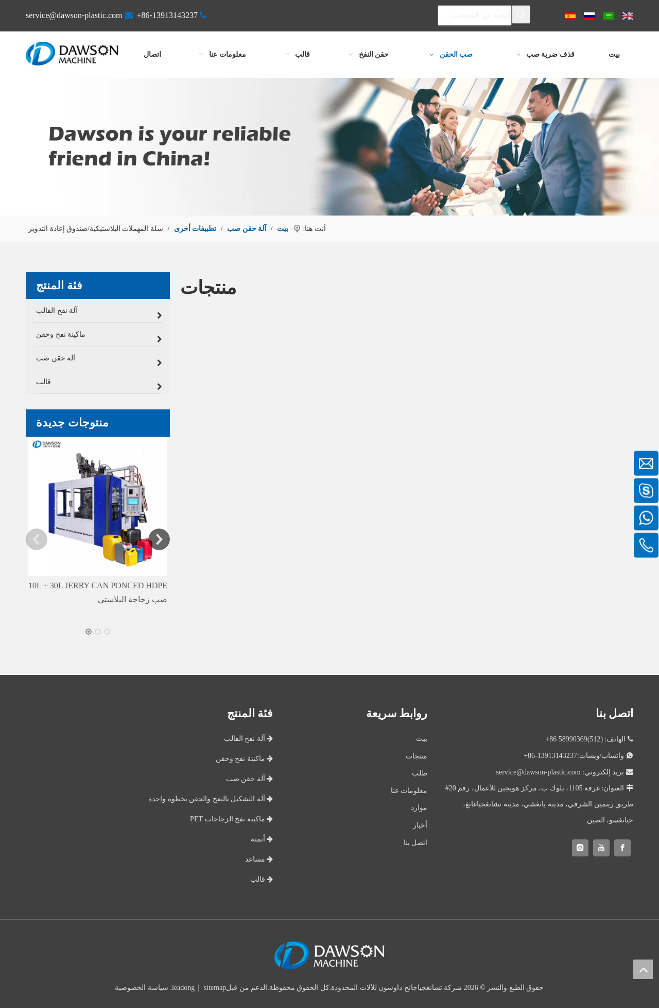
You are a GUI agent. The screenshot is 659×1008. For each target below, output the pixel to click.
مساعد (259, 858)
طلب (419, 771)
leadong (183, 986)
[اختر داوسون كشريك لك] (329, 145)
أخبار (420, 824)
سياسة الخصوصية (141, 986)
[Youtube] (601, 846)
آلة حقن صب (249, 777)
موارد (419, 806)
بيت (421, 737)
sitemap (215, 986)
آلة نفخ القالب (248, 737)
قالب (261, 878)
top (643, 969)
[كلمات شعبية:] (521, 14)
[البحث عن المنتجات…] (475, 14)
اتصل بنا (416, 841)
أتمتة (262, 837)
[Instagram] (580, 846)
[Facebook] (622, 846)
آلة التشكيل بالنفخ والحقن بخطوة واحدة (210, 797)
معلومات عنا (409, 789)
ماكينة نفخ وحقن (244, 757)
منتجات (416, 754)
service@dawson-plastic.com (74, 15)
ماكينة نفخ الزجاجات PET (231, 817)
